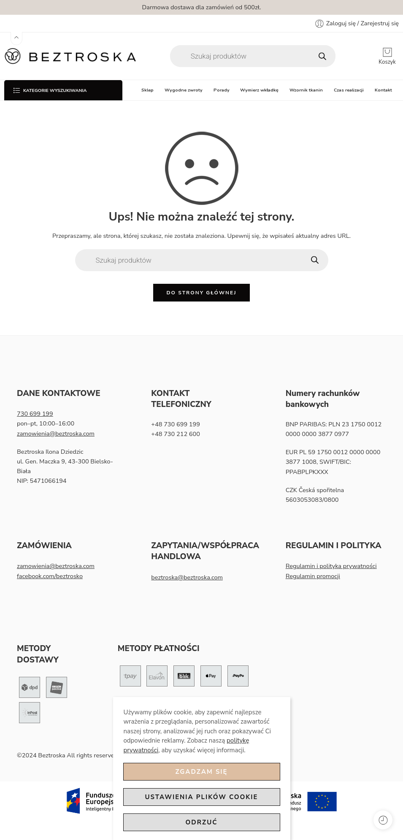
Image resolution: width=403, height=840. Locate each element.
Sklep (147, 90)
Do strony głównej (201, 292)
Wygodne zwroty (184, 90)
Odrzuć (202, 822)
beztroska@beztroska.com (187, 577)
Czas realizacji (349, 90)
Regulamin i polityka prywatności (331, 566)
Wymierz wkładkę (259, 90)
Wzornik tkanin (306, 90)
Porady (222, 90)
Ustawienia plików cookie (201, 797)
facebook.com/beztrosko (50, 576)
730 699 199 (35, 413)
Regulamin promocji (313, 576)
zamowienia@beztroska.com (56, 433)
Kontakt (383, 90)
